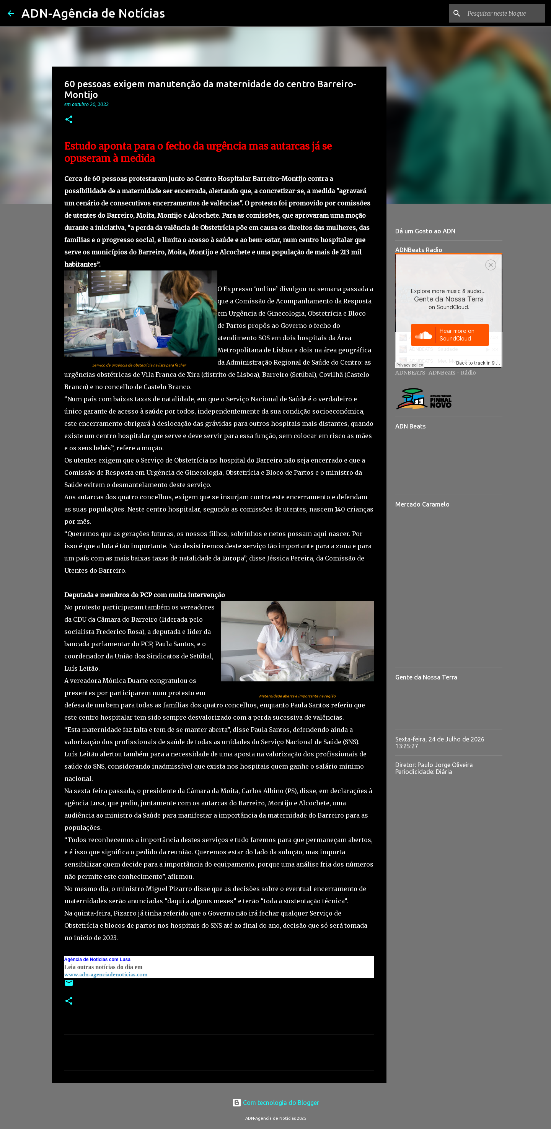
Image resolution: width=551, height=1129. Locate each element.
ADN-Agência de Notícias (93, 13)
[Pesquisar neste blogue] (505, 13)
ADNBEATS (410, 372)
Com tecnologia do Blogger (275, 1102)
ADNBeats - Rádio (452, 372)
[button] (68, 120)
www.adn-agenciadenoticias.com (106, 974)
